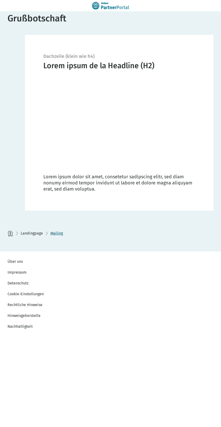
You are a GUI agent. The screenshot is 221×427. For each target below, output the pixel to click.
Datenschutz (18, 283)
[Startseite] (10, 233)
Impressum (17, 272)
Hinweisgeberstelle (24, 315)
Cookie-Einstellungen (26, 294)
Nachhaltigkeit (20, 326)
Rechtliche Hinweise (25, 305)
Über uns (15, 261)
